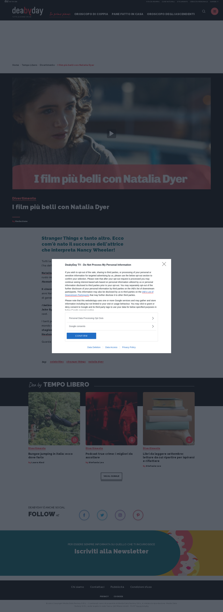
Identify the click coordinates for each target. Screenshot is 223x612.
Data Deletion (94, 347)
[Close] (165, 265)
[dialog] (111, 306)
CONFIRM (81, 336)
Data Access (111, 347)
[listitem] (111, 318)
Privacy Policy (129, 347)
